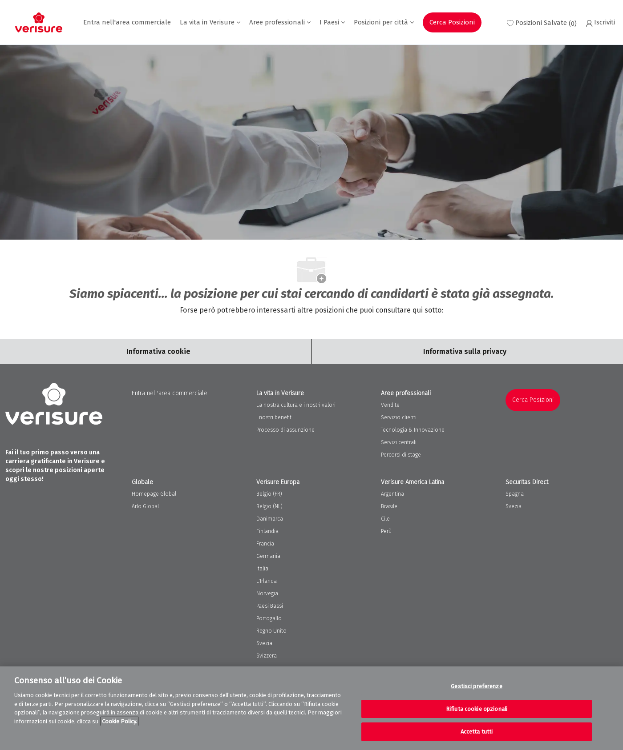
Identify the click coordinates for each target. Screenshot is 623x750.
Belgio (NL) (269, 506)
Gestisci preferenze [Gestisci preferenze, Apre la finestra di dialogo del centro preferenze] (476, 686)
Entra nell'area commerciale (127, 22)
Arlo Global (145, 506)
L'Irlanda (266, 581)
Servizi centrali (399, 442)
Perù (386, 531)
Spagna (515, 494)
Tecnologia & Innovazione (413, 430)
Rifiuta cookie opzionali (476, 709)
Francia (265, 544)
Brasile (389, 506)
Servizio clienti (399, 417)
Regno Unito (271, 631)
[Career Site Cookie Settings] (158, 351)
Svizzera (266, 656)
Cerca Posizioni (452, 22)
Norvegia (267, 593)
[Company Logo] (38, 22)
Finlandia (267, 531)
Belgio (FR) (269, 494)
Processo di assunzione (285, 430)
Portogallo (269, 618)
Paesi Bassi (269, 606)
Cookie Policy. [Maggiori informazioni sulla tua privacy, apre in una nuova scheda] (119, 721)
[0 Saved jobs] (542, 22)
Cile (385, 519)
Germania (268, 556)
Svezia (264, 643)
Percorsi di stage (401, 455)
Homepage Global (154, 494)
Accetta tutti (477, 731)
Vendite (390, 405)
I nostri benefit (273, 417)
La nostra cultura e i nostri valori (296, 405)
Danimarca (269, 519)
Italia (262, 569)
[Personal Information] (464, 351)
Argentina (392, 494)
